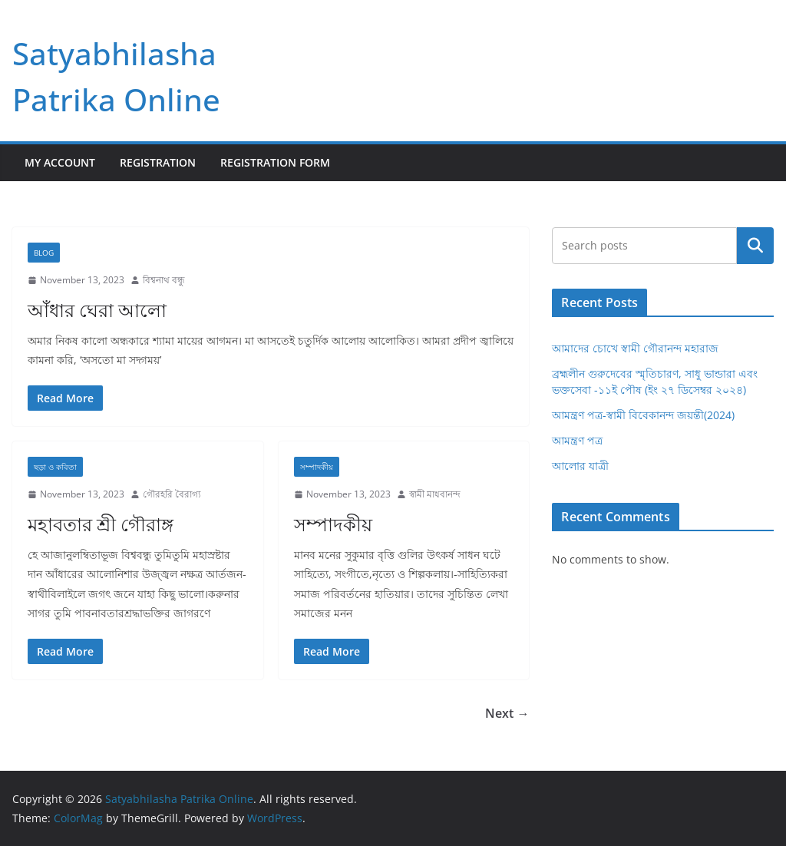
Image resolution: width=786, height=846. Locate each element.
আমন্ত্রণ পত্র (577, 440)
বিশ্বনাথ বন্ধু (164, 279)
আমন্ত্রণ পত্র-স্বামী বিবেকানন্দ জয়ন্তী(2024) (643, 415)
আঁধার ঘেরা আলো (97, 309)
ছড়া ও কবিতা (55, 466)
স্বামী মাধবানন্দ (435, 494)
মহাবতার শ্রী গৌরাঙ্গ (100, 524)
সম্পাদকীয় (316, 466)
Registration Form (275, 162)
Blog (44, 252)
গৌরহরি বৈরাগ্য (171, 494)
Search (755, 245)
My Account (60, 162)
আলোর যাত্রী (580, 465)
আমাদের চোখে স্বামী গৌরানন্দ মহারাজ (635, 348)
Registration (158, 162)
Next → (507, 713)
